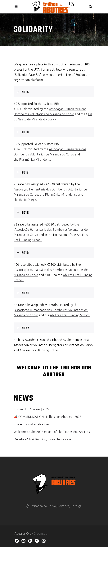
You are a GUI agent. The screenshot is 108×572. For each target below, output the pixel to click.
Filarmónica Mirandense (61, 194)
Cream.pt (40, 533)
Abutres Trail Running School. (70, 315)
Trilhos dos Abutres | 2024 (32, 409)
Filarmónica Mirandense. (35, 159)
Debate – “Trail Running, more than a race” (43, 439)
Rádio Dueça (27, 199)
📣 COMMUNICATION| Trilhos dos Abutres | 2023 (47, 416)
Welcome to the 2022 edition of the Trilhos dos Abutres (52, 431)
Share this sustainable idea (32, 424)
